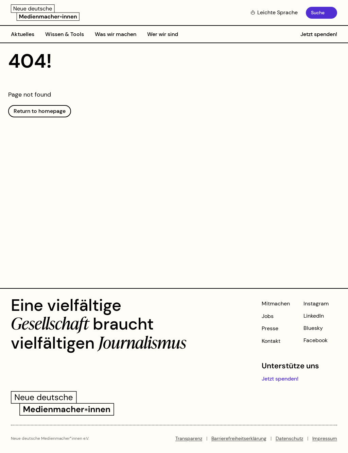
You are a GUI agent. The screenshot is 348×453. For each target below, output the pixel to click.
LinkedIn (313, 315)
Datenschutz (289, 438)
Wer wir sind (162, 34)
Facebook (315, 340)
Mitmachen (276, 303)
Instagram (316, 303)
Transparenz (188, 438)
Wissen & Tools (64, 34)
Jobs (268, 316)
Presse (270, 328)
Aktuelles (22, 34)
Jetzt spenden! (318, 34)
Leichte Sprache (274, 12)
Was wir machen (115, 34)
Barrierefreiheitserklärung (238, 438)
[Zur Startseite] (45, 12)
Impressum (324, 438)
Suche (318, 13)
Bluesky (313, 328)
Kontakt (271, 341)
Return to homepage (40, 111)
